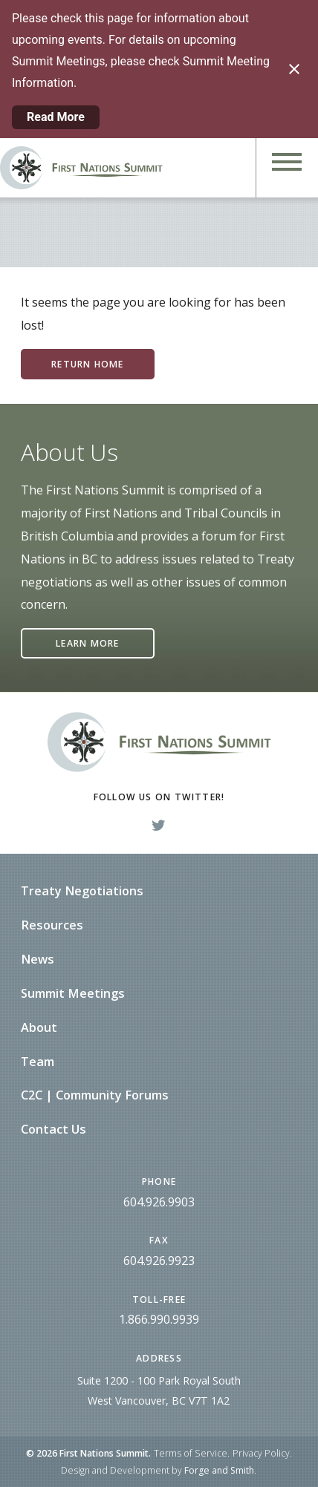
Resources (52, 925)
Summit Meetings (73, 993)
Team (37, 1061)
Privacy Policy (261, 1453)
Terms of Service (190, 1453)
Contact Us (53, 1129)
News (37, 959)
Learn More (87, 643)
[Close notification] (294, 69)
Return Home (87, 364)
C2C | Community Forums (95, 1095)
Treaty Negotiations (82, 891)
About (39, 1027)
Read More (56, 117)
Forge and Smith (219, 1470)
